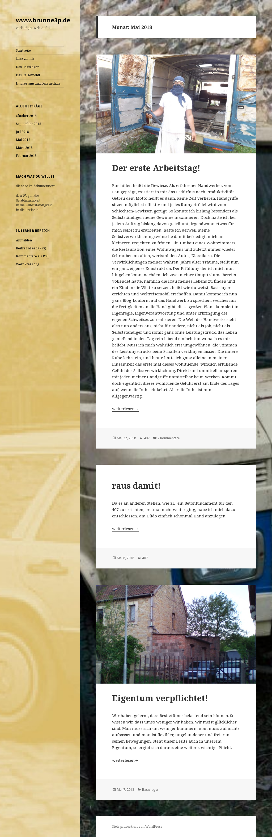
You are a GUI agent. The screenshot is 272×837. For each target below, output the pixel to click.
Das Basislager (27, 67)
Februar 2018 (26, 155)
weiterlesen (125, 408)
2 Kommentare (169, 438)
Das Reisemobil (28, 75)
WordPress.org (27, 264)
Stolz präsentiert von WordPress (137, 826)
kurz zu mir (25, 58)
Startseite (23, 50)
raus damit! (136, 485)
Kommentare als (32, 256)
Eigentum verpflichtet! (160, 698)
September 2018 (28, 124)
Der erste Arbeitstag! (156, 167)
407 (147, 438)
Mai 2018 (23, 139)
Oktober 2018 (26, 116)
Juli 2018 (22, 131)
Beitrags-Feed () (31, 248)
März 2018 (24, 147)
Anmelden (24, 240)
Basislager (150, 789)
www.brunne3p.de (43, 20)
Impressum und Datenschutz (38, 83)
